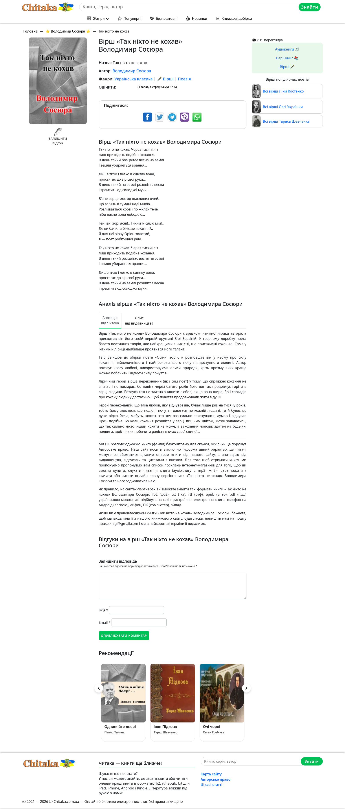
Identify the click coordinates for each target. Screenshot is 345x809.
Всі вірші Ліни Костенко (283, 91)
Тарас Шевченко (165, 733)
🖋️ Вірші (165, 79)
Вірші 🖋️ (287, 66)
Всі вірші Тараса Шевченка (286, 121)
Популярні (132, 18)
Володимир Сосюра (131, 70)
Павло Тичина (115, 733)
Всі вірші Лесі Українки (283, 106)
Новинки (199, 18)
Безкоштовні (166, 18)
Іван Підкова (165, 727)
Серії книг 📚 (287, 58)
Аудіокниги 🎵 (287, 49)
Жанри (99, 18)
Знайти (309, 7)
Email (105, 622)
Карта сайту (211, 774)
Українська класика (133, 79)
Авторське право (216, 779)
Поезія (184, 79)
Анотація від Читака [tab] (110, 320)
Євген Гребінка (213, 733)
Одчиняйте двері (120, 727)
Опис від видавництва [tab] (139, 321)
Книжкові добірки (237, 18)
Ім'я (103, 610)
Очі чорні (211, 727)
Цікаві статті (211, 785)
